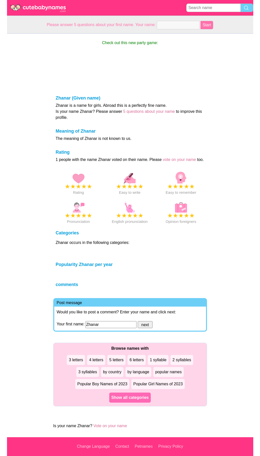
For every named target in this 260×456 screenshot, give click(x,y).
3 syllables (87, 372)
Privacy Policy (170, 446)
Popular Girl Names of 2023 (157, 384)
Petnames (144, 446)
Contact (122, 446)
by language (138, 372)
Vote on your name (110, 426)
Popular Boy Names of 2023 (102, 384)
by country (112, 372)
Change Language (93, 446)
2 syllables (181, 360)
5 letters (116, 360)
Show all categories (129, 397)
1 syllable (158, 360)
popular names (168, 372)
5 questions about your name (149, 111)
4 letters (96, 360)
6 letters (137, 360)
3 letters (76, 360)
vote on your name (179, 159)
